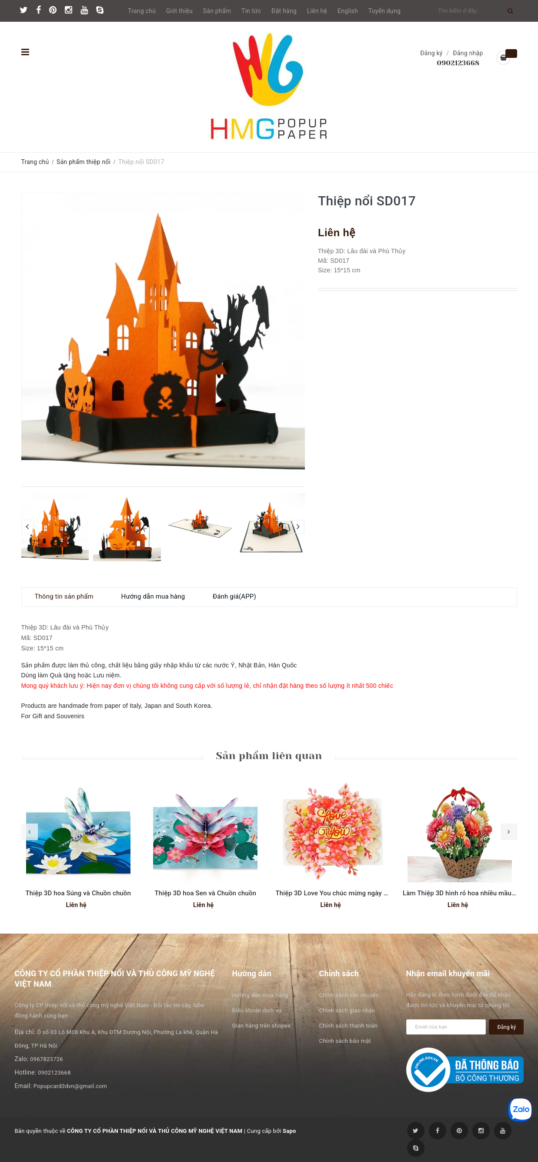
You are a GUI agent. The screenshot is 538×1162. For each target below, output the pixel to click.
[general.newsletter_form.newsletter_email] (446, 1027)
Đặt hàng (284, 10)
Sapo (289, 1131)
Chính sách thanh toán (348, 1025)
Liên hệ (317, 10)
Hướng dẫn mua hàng (260, 995)
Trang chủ (142, 10)
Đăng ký (431, 53)
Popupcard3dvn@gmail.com (70, 1086)
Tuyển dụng (384, 10)
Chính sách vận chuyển (349, 995)
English (348, 10)
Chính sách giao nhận (347, 1010)
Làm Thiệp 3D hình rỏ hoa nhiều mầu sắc (463, 893)
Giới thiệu (179, 10)
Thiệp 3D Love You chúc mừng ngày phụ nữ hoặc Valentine (363, 893)
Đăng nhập (468, 53)
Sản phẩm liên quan (269, 756)
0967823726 (46, 1059)
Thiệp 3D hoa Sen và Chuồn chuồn (205, 893)
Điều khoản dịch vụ (256, 1010)
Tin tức (251, 10)
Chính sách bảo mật (345, 1041)
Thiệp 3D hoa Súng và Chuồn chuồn (78, 893)
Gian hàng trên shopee (261, 1025)
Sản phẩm (217, 10)
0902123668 (458, 63)
